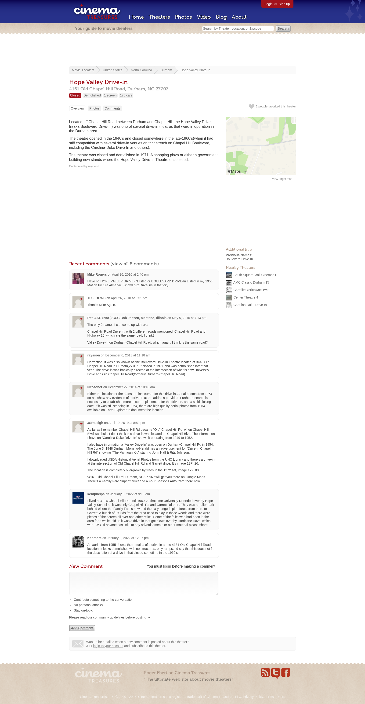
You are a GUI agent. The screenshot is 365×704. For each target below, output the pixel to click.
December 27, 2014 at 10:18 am (131, 387)
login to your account (108, 650)
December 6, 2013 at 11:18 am (128, 355)
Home (136, 17)
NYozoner (94, 387)
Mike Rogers (97, 274)
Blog (221, 17)
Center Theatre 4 (245, 297)
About (239, 17)
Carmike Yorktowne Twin (251, 290)
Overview (77, 108)
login (167, 566)
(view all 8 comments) (134, 264)
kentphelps (96, 494)
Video (204, 17)
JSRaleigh (95, 423)
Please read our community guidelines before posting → (110, 622)
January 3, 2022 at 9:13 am (130, 494)
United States (113, 70)
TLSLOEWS (96, 298)
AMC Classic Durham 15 (251, 282)
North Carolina (141, 70)
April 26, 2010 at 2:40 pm (130, 274)
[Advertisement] (182, 50)
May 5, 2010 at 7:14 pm (189, 318)
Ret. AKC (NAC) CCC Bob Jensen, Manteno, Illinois (127, 318)
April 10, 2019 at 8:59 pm (126, 423)
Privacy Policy (253, 697)
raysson (93, 355)
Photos (183, 17)
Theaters (159, 17)
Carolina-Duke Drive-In (250, 304)
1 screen (110, 95)
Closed (75, 95)
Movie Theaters (83, 70)
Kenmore (94, 538)
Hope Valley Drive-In (195, 70)
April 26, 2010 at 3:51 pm (129, 298)
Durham (166, 70)
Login (269, 4)
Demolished (92, 95)
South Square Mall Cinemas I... (256, 275)
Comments (112, 108)
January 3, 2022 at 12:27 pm (128, 538)
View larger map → (284, 179)
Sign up (284, 4)
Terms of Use (274, 697)
